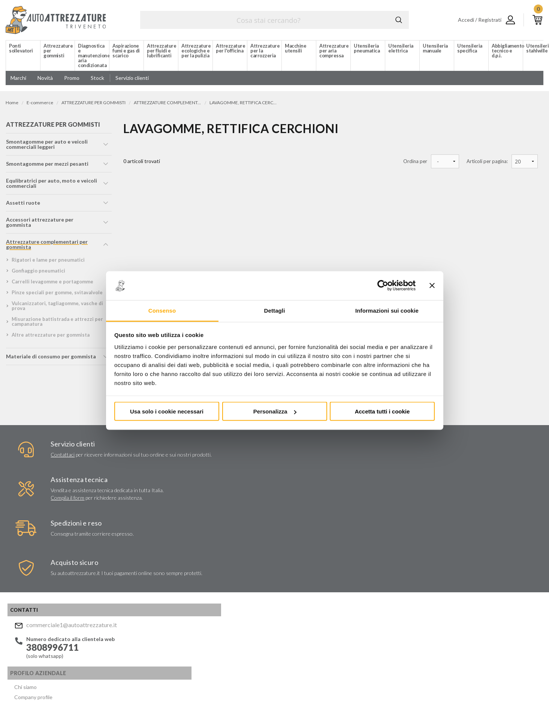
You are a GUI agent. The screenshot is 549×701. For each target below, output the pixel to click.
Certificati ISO (138, 569)
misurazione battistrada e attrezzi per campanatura (57, 323)
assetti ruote (23, 205)
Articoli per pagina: (487, 161)
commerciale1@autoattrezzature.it (66, 525)
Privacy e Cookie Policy (261, 680)
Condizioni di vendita (145, 587)
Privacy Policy (306, 600)
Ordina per (415, 161)
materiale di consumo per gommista (51, 358)
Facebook (284, 636)
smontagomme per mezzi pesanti (47, 166)
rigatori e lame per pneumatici (47, 262)
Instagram (299, 636)
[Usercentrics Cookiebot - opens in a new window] (383, 285)
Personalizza (274, 411)
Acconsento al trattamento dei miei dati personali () (339, 596)
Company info (198, 680)
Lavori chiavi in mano (144, 551)
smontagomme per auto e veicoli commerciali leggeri (46, 146)
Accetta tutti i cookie (382, 411)
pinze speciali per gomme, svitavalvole (56, 295)
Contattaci (40, 457)
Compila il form (182, 468)
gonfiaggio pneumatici (38, 273)
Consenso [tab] (162, 310)
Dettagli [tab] (274, 310)
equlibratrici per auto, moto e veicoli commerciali (51, 185)
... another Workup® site (516, 681)
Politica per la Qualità (146, 578)
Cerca (397, 19)
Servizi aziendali (139, 542)
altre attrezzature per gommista (50, 337)
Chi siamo (132, 524)
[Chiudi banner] (432, 285)
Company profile (140, 533)
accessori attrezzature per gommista (39, 224)
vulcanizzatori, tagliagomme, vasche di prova (57, 308)
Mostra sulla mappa (446, 576)
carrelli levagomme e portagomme (52, 284)
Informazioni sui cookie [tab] (387, 310)
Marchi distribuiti (140, 560)
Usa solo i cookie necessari (166, 411)
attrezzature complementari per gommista (46, 246)
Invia (382, 577)
